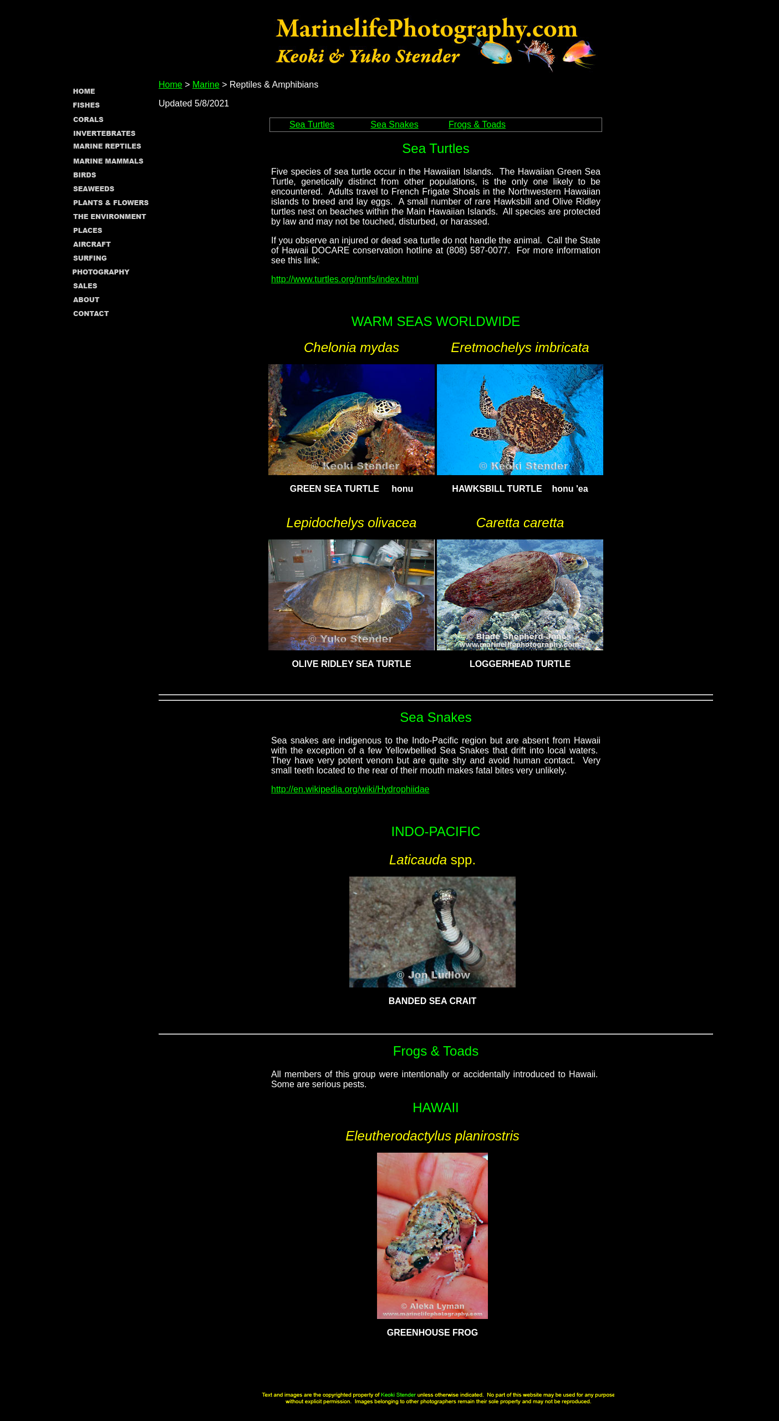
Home (170, 84)
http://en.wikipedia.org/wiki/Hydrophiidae (350, 789)
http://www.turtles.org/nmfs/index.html (345, 279)
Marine (206, 84)
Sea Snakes (394, 124)
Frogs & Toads (477, 124)
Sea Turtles (311, 124)
